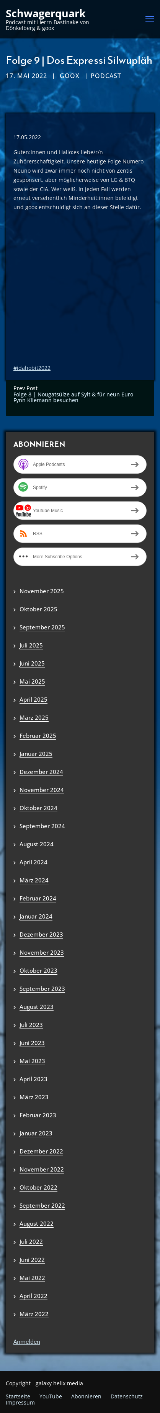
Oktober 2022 (38, 1187)
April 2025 (33, 699)
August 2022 (37, 1223)
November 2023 (42, 952)
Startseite (18, 1396)
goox (70, 76)
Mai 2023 (32, 1061)
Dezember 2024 (41, 772)
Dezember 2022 (41, 1151)
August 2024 (37, 844)
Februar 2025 (38, 735)
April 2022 (33, 1296)
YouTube (50, 1396)
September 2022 (42, 1205)
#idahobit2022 (32, 367)
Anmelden (26, 1341)
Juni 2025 (32, 663)
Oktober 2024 (38, 808)
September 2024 (42, 826)
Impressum (20, 1402)
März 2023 (34, 1097)
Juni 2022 (32, 1259)
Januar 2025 (36, 753)
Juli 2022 (31, 1241)
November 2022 (42, 1169)
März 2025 (34, 717)
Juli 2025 (31, 645)
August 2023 (37, 1006)
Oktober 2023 (38, 970)
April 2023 (33, 1079)
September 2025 (42, 627)
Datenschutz (127, 1396)
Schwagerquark (46, 13)
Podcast (106, 76)
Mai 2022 (32, 1278)
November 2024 (42, 790)
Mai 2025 (32, 681)
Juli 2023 (31, 1025)
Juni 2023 (32, 1043)
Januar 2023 (36, 1133)
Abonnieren (86, 1396)
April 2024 (33, 862)
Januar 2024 (36, 916)
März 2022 (34, 1314)
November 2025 (42, 591)
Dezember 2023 (41, 934)
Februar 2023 (38, 1115)
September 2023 (42, 988)
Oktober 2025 (38, 609)
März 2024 (34, 880)
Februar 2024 (38, 898)
